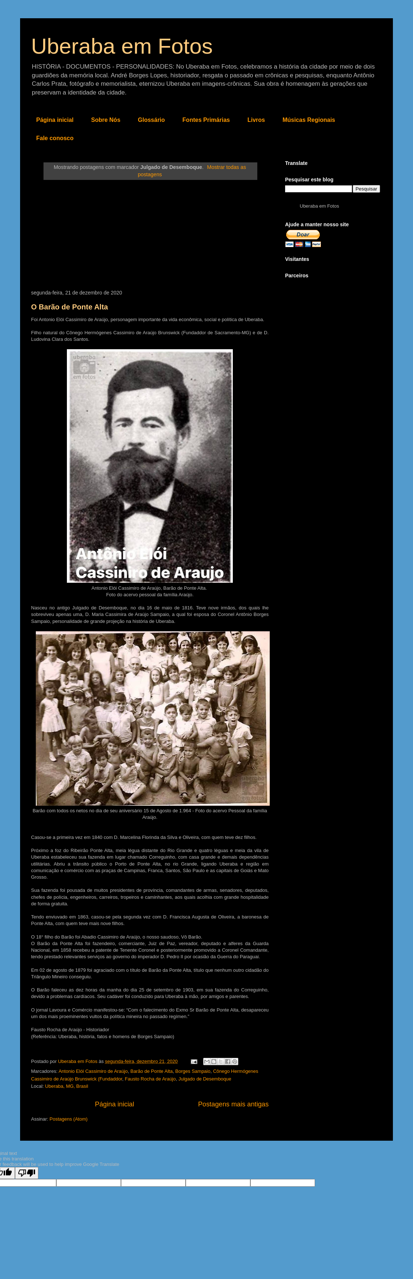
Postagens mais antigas (233, 1104)
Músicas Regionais (309, 120)
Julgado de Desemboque (204, 1079)
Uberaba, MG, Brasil (66, 1086)
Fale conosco (54, 138)
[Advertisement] (150, 235)
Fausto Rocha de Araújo (150, 1079)
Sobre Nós (105, 120)
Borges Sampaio (193, 1071)
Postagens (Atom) (69, 1119)
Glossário (151, 120)
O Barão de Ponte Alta (69, 307)
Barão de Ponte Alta (151, 1071)
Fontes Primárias (206, 120)
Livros (256, 120)
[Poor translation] (26, 1173)
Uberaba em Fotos (122, 46)
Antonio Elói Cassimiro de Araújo (93, 1071)
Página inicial (54, 120)
